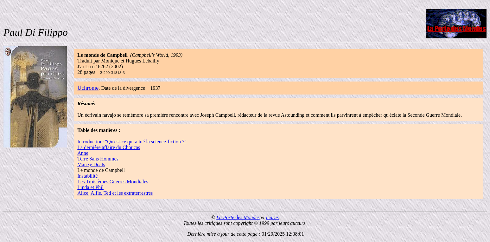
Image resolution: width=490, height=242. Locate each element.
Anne (82, 153)
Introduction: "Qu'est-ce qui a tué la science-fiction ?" (131, 141)
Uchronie (88, 88)
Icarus (272, 217)
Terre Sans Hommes (97, 158)
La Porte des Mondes (237, 217)
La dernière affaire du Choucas (108, 147)
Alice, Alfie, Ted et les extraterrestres (115, 193)
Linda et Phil (90, 187)
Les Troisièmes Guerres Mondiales (112, 181)
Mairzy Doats (91, 164)
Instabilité (87, 176)
